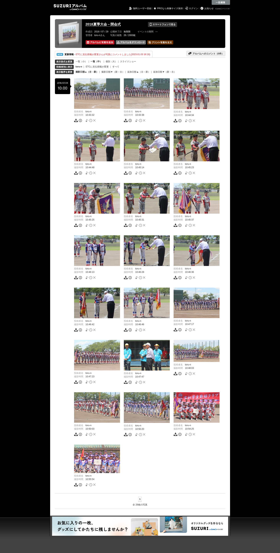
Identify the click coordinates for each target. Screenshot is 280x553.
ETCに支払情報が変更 (97, 66)
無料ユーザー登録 (142, 8)
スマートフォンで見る (162, 24)
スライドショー (128, 61)
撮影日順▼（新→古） (112, 72)
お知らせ (209, 8)
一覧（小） (81, 61)
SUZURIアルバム (70, 7)
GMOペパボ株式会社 (223, 9)
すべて (115, 66)
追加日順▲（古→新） (138, 72)
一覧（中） (96, 61)
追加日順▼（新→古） (164, 72)
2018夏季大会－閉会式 (103, 24)
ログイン (193, 8)
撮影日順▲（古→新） (87, 72)
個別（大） (111, 61)
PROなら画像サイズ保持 (170, 8)
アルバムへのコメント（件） (206, 53)
